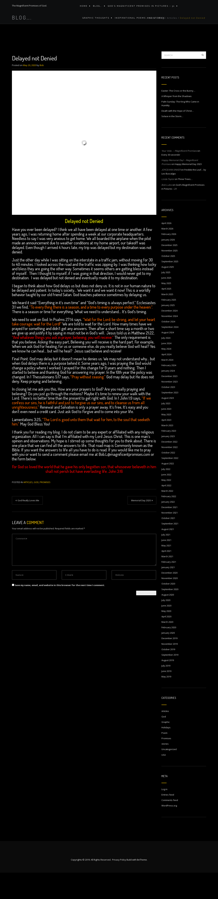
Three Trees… (185, 205)
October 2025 (168, 282)
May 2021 (166, 571)
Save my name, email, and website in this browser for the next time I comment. (60, 611)
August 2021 (167, 555)
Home (84, 7)
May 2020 (166, 637)
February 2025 (168, 326)
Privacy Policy (119, 886)
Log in (164, 815)
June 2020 (166, 631)
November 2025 (169, 276)
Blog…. (97, 7)
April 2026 (166, 249)
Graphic (165, 748)
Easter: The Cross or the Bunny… (178, 117)
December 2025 (169, 271)
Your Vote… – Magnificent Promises (179, 177)
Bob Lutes (166, 211)
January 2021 (168, 593)
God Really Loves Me (28, 526)
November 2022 (169, 473)
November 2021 (169, 539)
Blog (161, 46)
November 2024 (169, 342)
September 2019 (169, 681)
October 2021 (168, 544)
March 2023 (167, 451)
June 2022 (166, 500)
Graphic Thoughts (95, 22)
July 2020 (165, 626)
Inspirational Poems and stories (138, 22)
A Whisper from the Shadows (176, 122)
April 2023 (166, 446)
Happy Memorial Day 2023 (188, 190)
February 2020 (168, 653)
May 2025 (166, 309)
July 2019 (165, 692)
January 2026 (168, 266)
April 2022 (166, 511)
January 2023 (168, 462)
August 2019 (167, 686)
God (36, 508)
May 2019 (166, 702)
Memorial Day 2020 (141, 526)
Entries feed (167, 821)
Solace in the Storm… (172, 142)
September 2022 (169, 484)
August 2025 (167, 293)
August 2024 (167, 358)
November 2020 (169, 604)
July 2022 (165, 495)
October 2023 (168, 413)
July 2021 (165, 561)
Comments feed (169, 826)
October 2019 (168, 675)
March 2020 (167, 648)
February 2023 (168, 457)
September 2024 (169, 353)
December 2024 (169, 337)
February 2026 (168, 260)
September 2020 (169, 615)
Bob (42, 91)
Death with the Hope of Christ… (177, 137)
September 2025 (169, 287)
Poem (164, 759)
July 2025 (165, 298)
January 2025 (168, 331)
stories (165, 770)
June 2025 (166, 304)
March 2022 (167, 517)
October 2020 (168, 610)
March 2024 (167, 386)
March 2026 (167, 254)
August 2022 (167, 489)
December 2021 (169, 533)
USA (163, 781)
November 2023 (169, 408)
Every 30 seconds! (170, 181)
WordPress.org (169, 831)
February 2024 (168, 391)
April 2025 (166, 315)
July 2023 (165, 429)
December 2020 (169, 599)
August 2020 (167, 621)
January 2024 (168, 397)
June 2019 (166, 697)
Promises (45, 508)
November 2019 (169, 670)
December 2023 (169, 402)
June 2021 (166, 566)
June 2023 (166, 435)
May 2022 (166, 506)
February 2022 (168, 522)
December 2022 (169, 468)
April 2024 (166, 380)
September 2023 (169, 418)
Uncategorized (169, 775)
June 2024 (166, 369)
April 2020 (166, 642)
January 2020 (168, 659)
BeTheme (142, 886)
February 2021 (168, 588)
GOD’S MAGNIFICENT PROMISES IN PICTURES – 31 (139, 7)
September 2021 (169, 549)
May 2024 (166, 375)
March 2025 (167, 320)
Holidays (165, 753)
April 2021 (166, 577)
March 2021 (167, 582)
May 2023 (166, 440)
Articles (172, 46)
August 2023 (167, 424)
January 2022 (168, 528)
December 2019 (169, 664)
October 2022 (168, 478)
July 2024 (165, 364)
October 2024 (168, 347)
